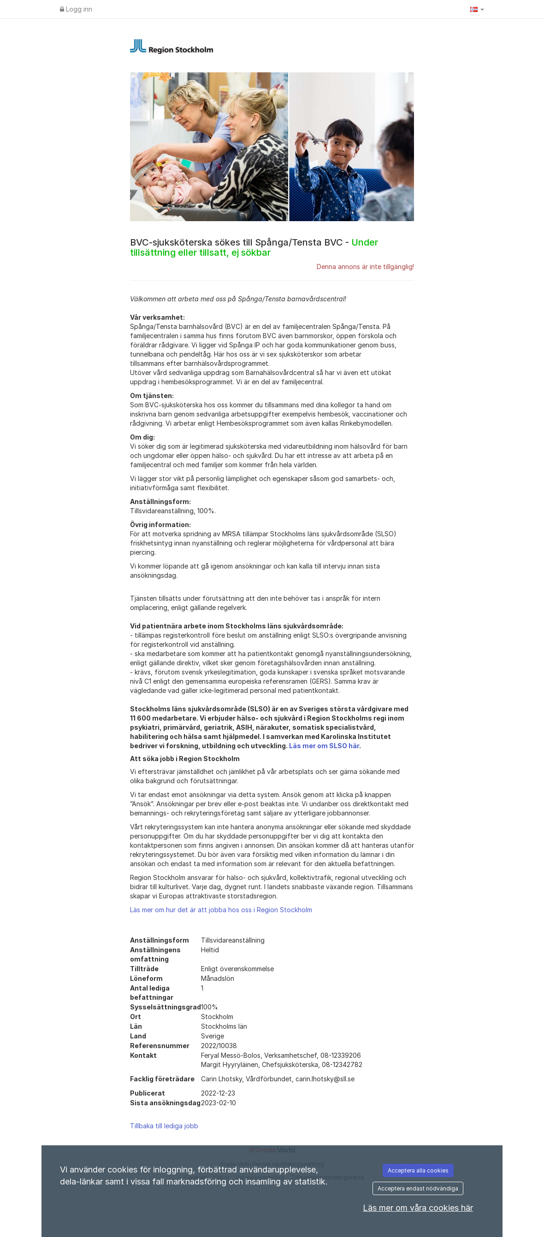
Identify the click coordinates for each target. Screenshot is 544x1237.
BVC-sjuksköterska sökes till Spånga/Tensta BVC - (254, 247)
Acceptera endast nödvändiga (418, 1188)
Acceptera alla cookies (418, 1170)
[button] (477, 9)
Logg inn (76, 9)
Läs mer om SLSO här (324, 746)
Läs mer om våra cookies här (418, 1208)
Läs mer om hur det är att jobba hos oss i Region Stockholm (221, 910)
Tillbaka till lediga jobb (164, 1126)
